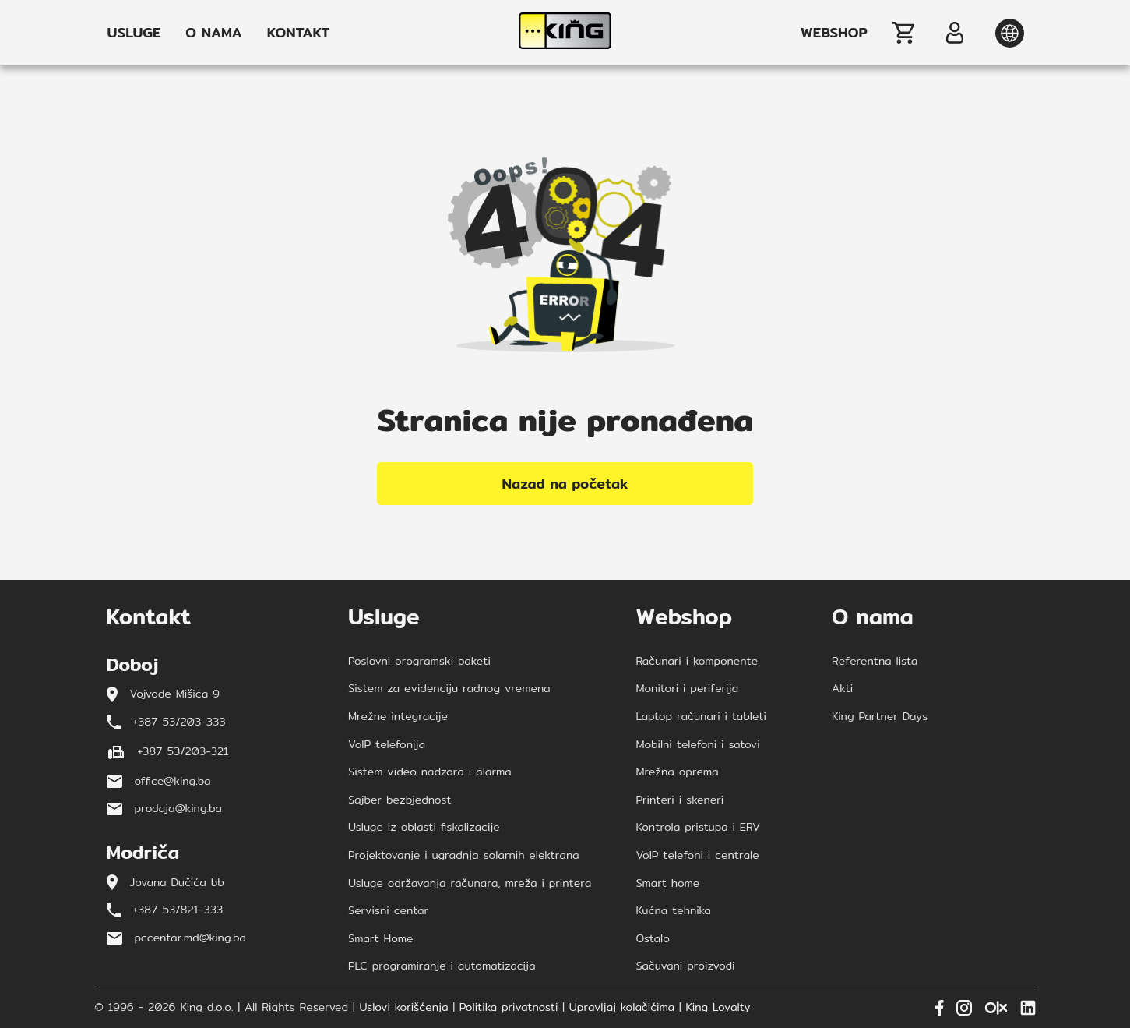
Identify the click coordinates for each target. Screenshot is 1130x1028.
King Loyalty (718, 1008)
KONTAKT (298, 32)
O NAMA (213, 32)
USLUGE (134, 32)
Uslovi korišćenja (403, 1008)
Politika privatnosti (508, 1008)
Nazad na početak (565, 483)
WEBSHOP (834, 32)
